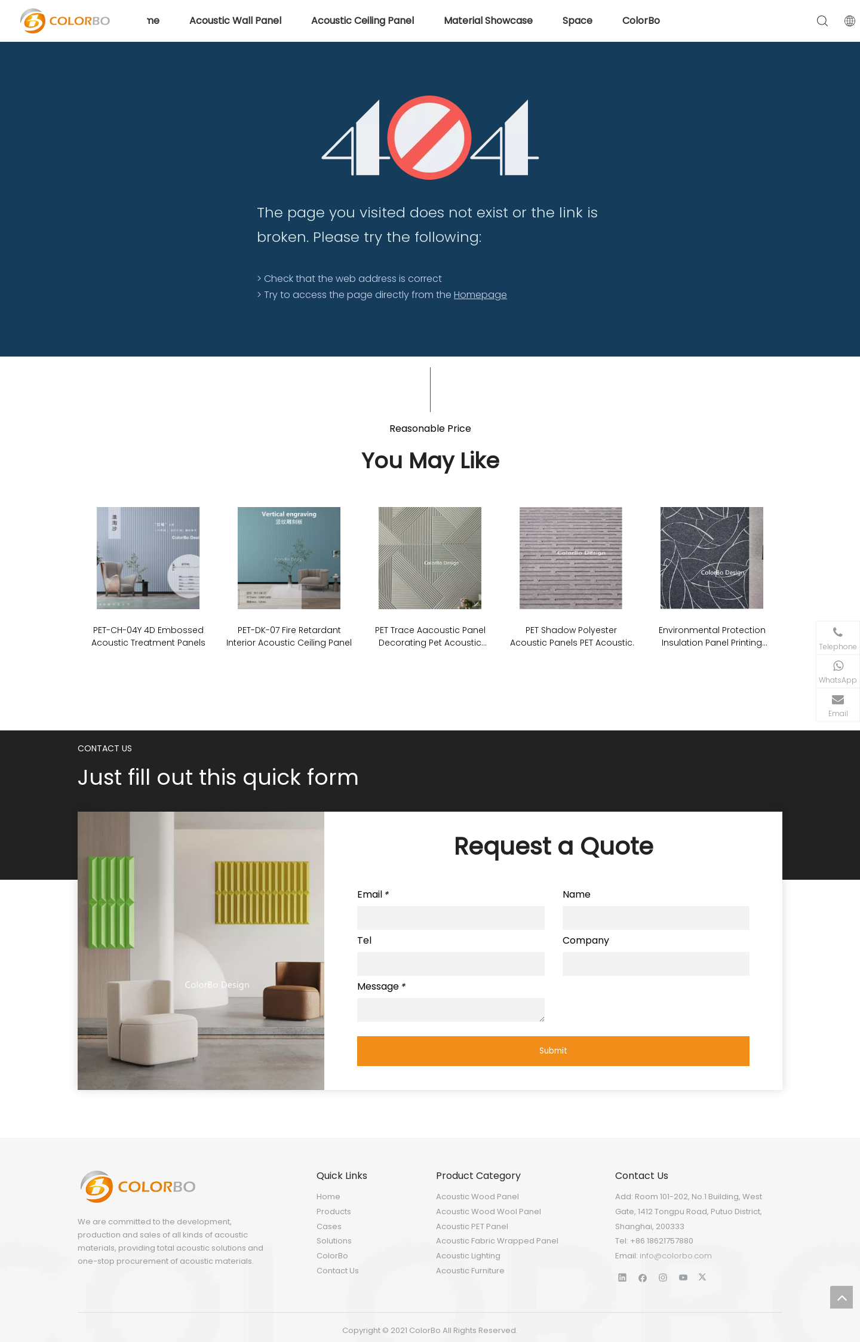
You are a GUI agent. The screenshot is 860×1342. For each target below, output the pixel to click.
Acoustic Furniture (470, 1270)
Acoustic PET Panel (472, 1226)
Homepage (480, 295)
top (841, 1297)
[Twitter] (703, 1277)
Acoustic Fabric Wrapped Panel (497, 1240)
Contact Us (338, 1270)
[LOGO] (137, 1187)
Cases (329, 1226)
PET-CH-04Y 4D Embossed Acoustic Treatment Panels (148, 636)
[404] (430, 138)
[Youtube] (683, 1277)
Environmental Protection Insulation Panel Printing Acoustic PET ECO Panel (712, 636)
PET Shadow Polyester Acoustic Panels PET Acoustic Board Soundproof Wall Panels (571, 636)
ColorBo (332, 1255)
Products (334, 1211)
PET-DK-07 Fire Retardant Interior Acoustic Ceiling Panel (289, 636)
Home (328, 1196)
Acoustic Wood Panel (477, 1196)
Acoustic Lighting (468, 1255)
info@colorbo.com (676, 1255)
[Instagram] (663, 1277)
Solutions (334, 1240)
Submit (553, 1051)
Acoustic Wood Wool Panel (488, 1211)
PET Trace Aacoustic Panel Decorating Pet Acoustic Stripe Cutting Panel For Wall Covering (430, 636)
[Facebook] (642, 1277)
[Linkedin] (622, 1277)
